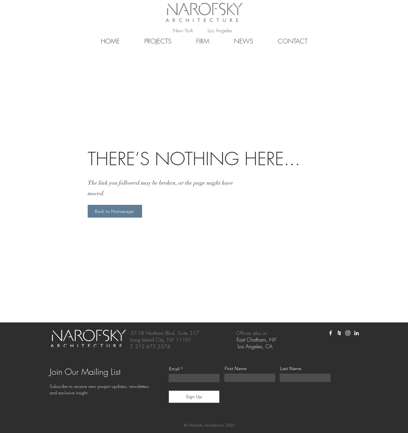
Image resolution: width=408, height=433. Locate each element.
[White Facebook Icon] (330, 333)
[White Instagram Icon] (348, 333)
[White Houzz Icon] (339, 333)
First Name (236, 368)
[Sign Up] (194, 396)
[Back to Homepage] (115, 211)
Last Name (290, 368)
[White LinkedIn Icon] (356, 333)
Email (174, 369)
